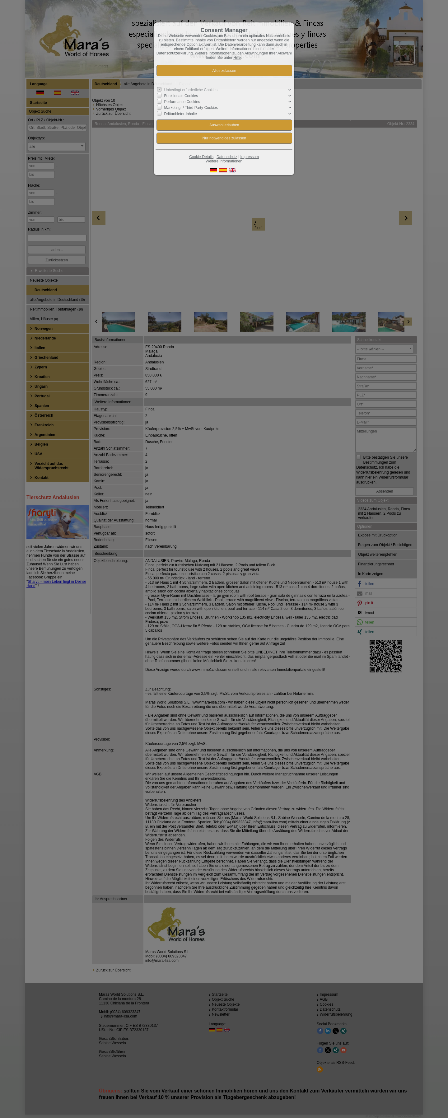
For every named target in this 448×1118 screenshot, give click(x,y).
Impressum (249, 157)
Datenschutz (227, 157)
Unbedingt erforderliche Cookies (190, 90)
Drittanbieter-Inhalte (180, 113)
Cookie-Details (201, 157)
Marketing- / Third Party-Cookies (191, 107)
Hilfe (237, 57)
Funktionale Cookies (181, 96)
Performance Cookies (182, 102)
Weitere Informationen (224, 161)
